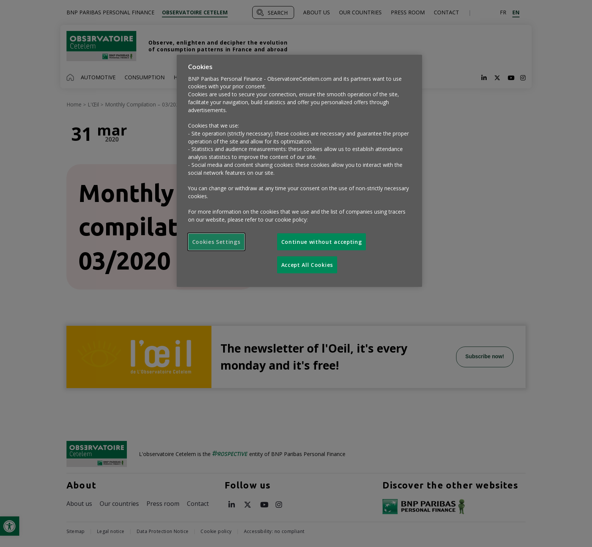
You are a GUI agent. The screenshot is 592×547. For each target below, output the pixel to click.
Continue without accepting (321, 241)
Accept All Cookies (307, 264)
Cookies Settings (216, 241)
